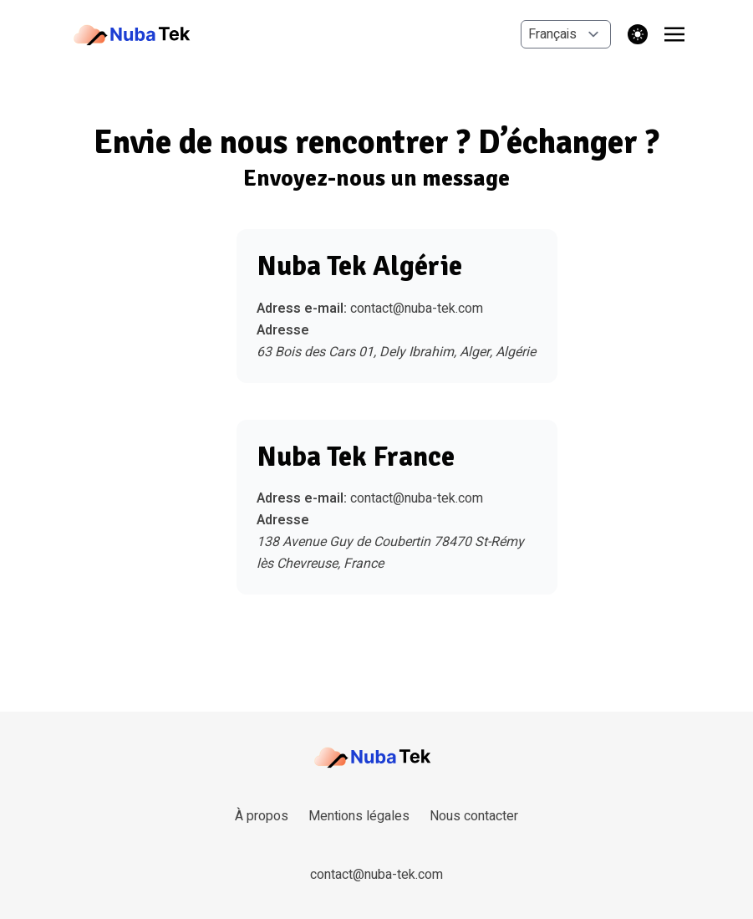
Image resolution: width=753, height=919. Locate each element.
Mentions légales (359, 816)
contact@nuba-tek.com (416, 309)
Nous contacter (474, 816)
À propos (261, 816)
